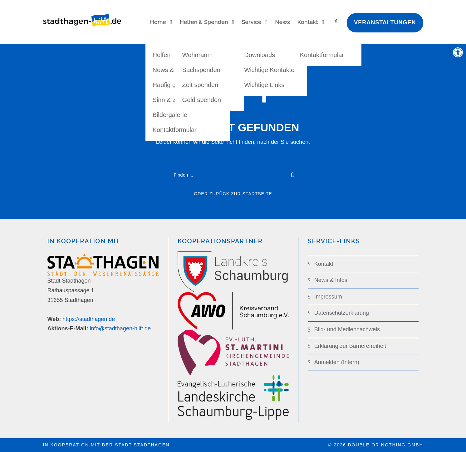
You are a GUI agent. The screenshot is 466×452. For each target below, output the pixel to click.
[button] (458, 52)
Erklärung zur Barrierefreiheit (350, 346)
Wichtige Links (264, 84)
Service (251, 22)
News (282, 22)
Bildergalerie (170, 114)
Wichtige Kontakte (269, 69)
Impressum (328, 297)
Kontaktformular (175, 129)
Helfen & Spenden (204, 22)
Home (158, 22)
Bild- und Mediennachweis (347, 329)
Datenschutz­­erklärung (341, 313)
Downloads (259, 54)
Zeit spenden (200, 84)
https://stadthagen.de (88, 319)
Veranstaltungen (385, 22)
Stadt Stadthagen (142, 444)
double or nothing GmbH (385, 444)
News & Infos (330, 280)
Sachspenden (201, 69)
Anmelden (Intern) (336, 362)
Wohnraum (197, 54)
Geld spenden (201, 99)
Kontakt (307, 22)
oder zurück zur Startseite (233, 193)
